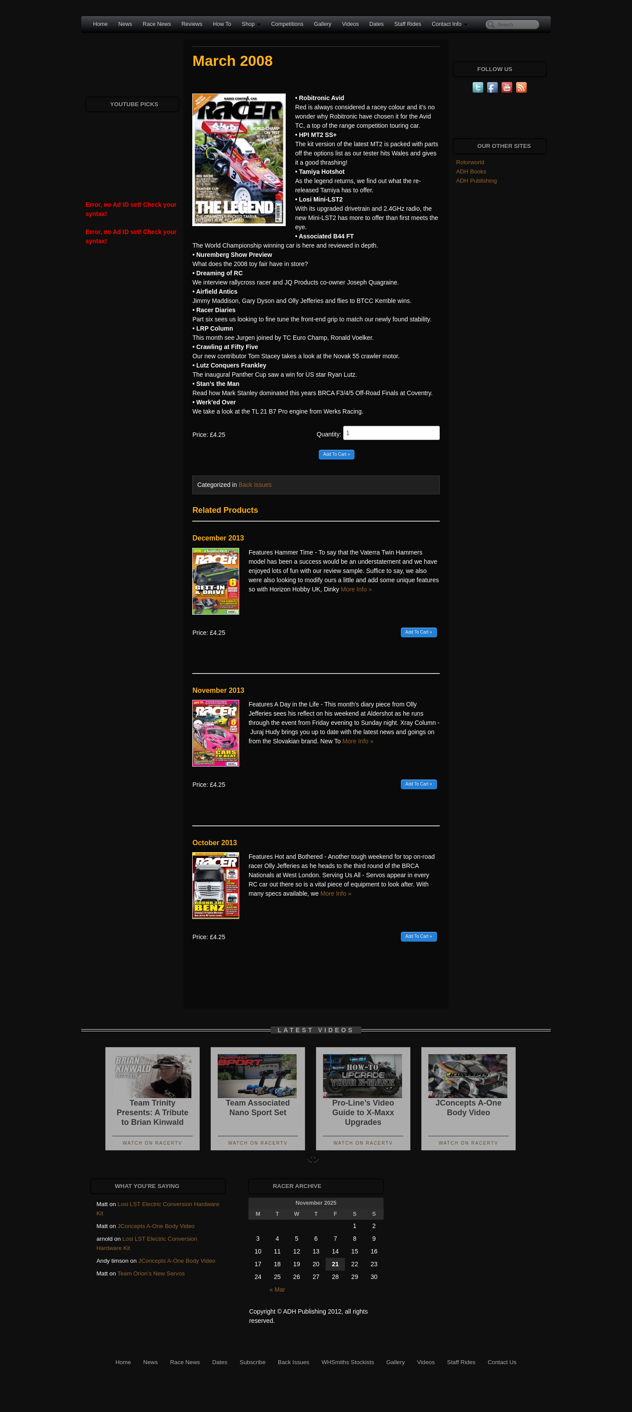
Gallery (322, 24)
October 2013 (214, 842)
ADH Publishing (476, 180)
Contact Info (449, 24)
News (125, 24)
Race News (157, 24)
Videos (350, 24)
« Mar (277, 1289)
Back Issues (255, 484)
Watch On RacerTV (153, 1143)
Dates (376, 24)
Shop (251, 24)
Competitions (287, 24)
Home (100, 24)
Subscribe (253, 1362)
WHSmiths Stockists (348, 1362)
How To (222, 24)
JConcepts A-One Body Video (156, 1226)
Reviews (191, 24)
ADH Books (471, 171)
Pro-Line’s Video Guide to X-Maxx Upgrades (363, 1113)
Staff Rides (407, 24)
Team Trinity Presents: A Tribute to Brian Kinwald (153, 1113)
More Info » (356, 589)
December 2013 (218, 538)
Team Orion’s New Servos (151, 1273)
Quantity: (378, 433)
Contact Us (502, 1362)
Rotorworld (470, 162)
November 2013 (218, 690)
